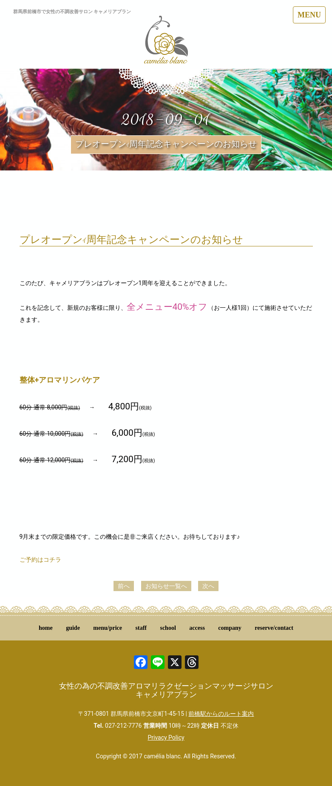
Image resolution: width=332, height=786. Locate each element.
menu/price (107, 628)
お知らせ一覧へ (166, 586)
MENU (309, 15)
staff (141, 628)
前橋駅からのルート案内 (221, 713)
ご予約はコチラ (40, 559)
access (197, 628)
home (46, 628)
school (168, 628)
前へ (124, 586)
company (229, 628)
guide (73, 628)
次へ (208, 586)
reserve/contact (274, 628)
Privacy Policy (166, 737)
